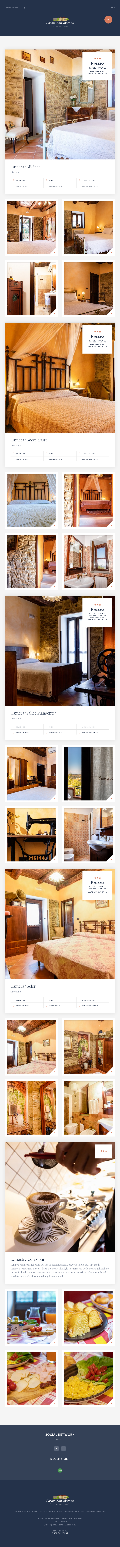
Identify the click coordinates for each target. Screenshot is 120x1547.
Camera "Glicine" (25, 166)
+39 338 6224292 (11, 8)
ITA (107, 8)
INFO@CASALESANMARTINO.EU (60, 1525)
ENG (113, 8)
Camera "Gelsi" (23, 986)
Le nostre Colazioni (27, 1259)
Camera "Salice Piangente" (33, 713)
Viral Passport (60, 1533)
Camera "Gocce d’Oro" (30, 439)
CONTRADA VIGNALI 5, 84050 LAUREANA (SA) (60, 1518)
